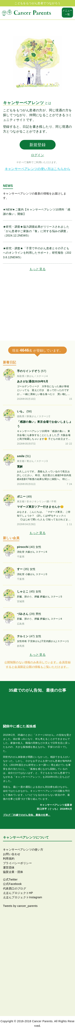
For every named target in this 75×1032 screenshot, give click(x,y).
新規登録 (37, 145)
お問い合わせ (11, 854)
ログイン (37, 155)
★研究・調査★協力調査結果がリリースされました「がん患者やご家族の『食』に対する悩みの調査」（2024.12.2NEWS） (36, 231)
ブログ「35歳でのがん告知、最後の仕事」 (26, 815)
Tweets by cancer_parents (20, 905)
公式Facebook (12, 883)
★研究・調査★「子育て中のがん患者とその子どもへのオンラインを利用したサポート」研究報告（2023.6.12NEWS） (37, 253)
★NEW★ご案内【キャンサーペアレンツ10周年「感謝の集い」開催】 (36, 211)
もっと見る (37, 269)
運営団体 (9, 867)
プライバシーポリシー (17, 863)
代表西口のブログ (14, 888)
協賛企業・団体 (13, 871)
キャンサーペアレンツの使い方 (23, 849)
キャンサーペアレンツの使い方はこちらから (37, 169)
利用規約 (9, 858)
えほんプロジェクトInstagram (22, 897)
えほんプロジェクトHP (18, 892)
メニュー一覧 (67, 12)
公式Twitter (10, 879)
